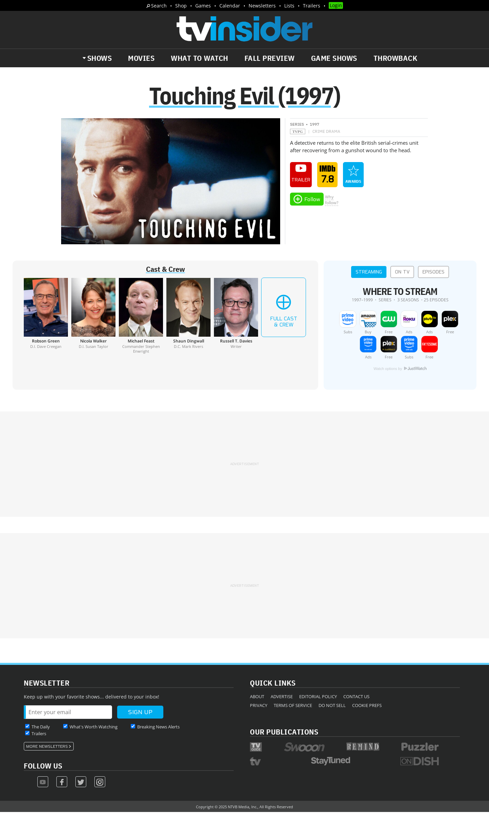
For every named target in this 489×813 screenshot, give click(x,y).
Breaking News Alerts (158, 727)
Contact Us (356, 697)
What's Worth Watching (93, 727)
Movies (141, 58)
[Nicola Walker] (93, 316)
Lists (289, 5)
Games (203, 5)
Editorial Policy (318, 697)
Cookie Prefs (367, 706)
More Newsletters (47, 747)
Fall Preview (269, 58)
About (257, 697)
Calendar (229, 5)
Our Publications (284, 732)
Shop (181, 5)
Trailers (311, 5)
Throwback (396, 58)
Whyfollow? (331, 200)
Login (336, 5)
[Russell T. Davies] (236, 316)
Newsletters (262, 5)
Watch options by (400, 369)
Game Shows (334, 58)
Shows (99, 58)
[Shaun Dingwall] (188, 316)
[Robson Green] (45, 316)
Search (159, 5)
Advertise (282, 697)
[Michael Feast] (141, 316)
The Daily (41, 727)
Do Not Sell (332, 706)
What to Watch (199, 58)
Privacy (258, 706)
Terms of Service (293, 706)
